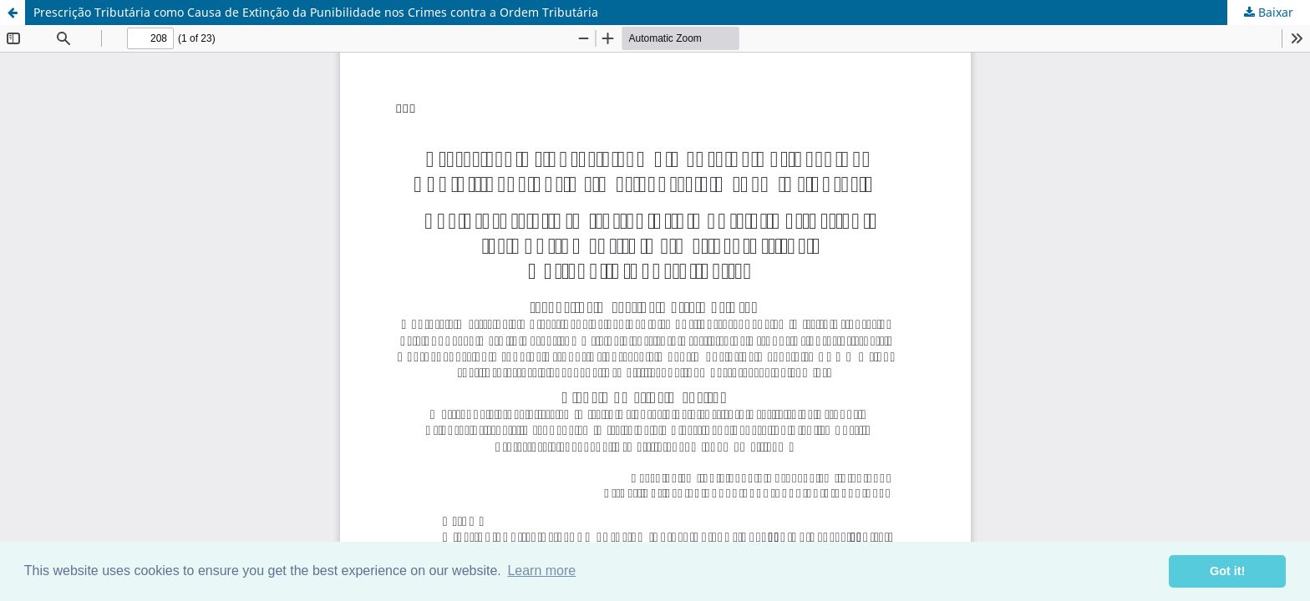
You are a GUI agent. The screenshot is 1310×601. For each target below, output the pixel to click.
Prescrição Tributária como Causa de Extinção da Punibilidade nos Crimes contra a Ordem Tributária (315, 12)
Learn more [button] (541, 570)
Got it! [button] (1227, 571)
